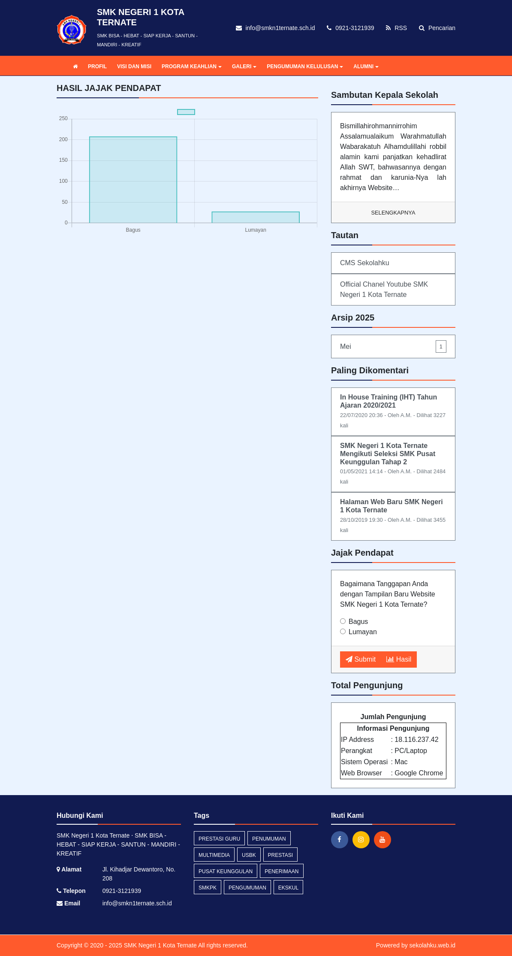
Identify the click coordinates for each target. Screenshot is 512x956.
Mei (393, 346)
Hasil (398, 659)
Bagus (358, 621)
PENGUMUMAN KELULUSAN (305, 67)
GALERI (244, 67)
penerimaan (281, 871)
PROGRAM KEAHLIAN (192, 67)
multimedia (214, 855)
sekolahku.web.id (432, 945)
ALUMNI (366, 67)
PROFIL (97, 67)
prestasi (280, 855)
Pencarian (437, 27)
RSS (396, 27)
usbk (249, 855)
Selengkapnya (393, 212)
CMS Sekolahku (364, 262)
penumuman (269, 839)
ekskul (288, 888)
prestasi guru (219, 839)
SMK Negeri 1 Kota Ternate (159, 945)
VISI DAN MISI (134, 67)
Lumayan (363, 631)
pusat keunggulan (226, 871)
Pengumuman (247, 888)
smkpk (208, 888)
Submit (361, 659)
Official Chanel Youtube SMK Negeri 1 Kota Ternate (384, 289)
